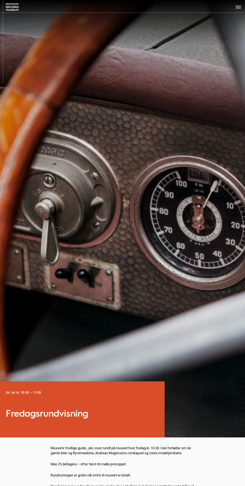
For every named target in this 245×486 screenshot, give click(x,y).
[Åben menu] (238, 8)
